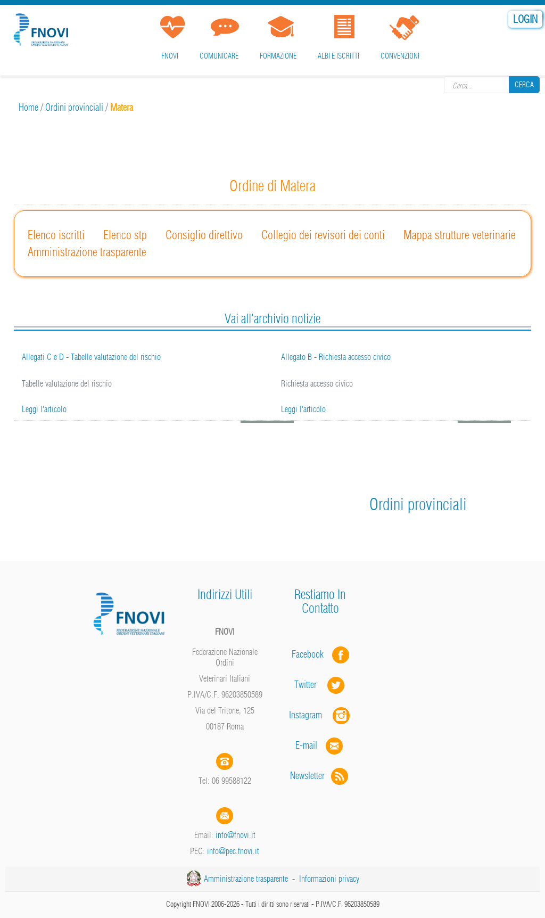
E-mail (306, 745)
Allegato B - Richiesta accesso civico (336, 356)
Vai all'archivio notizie (272, 318)
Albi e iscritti (338, 56)
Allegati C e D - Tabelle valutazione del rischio (91, 356)
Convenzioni (400, 56)
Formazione (278, 56)
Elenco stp (125, 234)
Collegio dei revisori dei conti (323, 234)
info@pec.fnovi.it (233, 851)
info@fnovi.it (235, 835)
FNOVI (169, 56)
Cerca (524, 84)
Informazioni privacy (329, 878)
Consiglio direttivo (204, 234)
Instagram (320, 715)
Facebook (311, 654)
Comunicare (219, 56)
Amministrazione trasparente (87, 251)
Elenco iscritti (56, 234)
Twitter (320, 684)
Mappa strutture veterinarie (459, 234)
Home (28, 107)
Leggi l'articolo (44, 409)
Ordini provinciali (74, 107)
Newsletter (320, 775)
